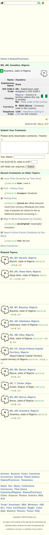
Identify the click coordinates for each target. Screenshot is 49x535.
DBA (24, 507)
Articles (32, 498)
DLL (3, 510)
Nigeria (19, 95)
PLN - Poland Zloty (14, 191)
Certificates (19, 510)
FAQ (37, 513)
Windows (33, 507)
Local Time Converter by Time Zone (22, 181)
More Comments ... (11, 248)
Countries (34, 476)
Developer (14, 507)
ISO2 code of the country (34, 102)
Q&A (3, 513)
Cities (24, 476)
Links (39, 510)
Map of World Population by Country (23, 221)
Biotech (11, 513)
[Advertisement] (24, 31)
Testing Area (10, 201)
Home (4, 59)
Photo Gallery (32, 479)
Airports (15, 476)
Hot (10, 488)
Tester (4, 507)
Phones (21, 513)
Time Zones (20, 492)
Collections (28, 488)
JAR (41, 507)
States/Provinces (19, 59)
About (17, 488)
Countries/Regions (11, 495)
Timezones (27, 483)
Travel (30, 513)
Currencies (7, 479)
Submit (30, 169)
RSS (40, 498)
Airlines (5, 476)
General (18, 479)
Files (9, 510)
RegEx (31, 510)
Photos (23, 498)
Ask (3, 501)
